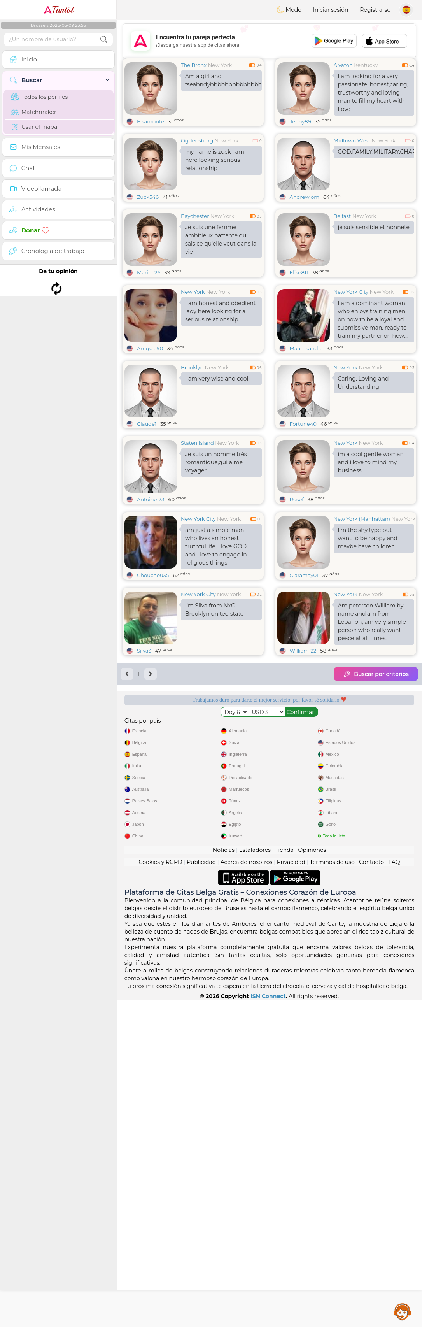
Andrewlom (305, 197)
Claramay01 (304, 695)
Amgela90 (150, 408)
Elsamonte (150, 121)
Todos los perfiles (39, 97)
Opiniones (312, 1176)
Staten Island (197, 503)
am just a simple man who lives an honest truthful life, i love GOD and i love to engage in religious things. (216, 666)
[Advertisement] (269, 40)
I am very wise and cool (216, 438)
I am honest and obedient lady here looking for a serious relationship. (220, 371)
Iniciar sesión (330, 9)
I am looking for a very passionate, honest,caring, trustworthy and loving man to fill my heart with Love (373, 92)
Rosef (297, 559)
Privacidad (291, 1188)
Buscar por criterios (376, 794)
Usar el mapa (34, 127)
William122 (303, 770)
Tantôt (58, 10)
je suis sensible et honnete (374, 227)
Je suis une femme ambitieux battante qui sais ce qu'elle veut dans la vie (220, 239)
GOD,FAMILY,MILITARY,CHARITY (376, 151)
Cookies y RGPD (160, 1188)
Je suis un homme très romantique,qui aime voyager (216, 522)
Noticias (224, 1176)
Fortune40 (303, 484)
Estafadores (255, 1176)
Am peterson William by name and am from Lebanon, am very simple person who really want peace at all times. (372, 742)
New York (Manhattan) (362, 638)
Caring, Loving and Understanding (363, 442)
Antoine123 (150, 559)
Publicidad (201, 1188)
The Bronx (194, 65)
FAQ (394, 1188)
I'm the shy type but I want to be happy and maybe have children (368, 658)
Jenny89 (300, 121)
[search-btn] (104, 39)
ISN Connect (268, 1323)
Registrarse (375, 9)
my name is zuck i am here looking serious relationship (214, 160)
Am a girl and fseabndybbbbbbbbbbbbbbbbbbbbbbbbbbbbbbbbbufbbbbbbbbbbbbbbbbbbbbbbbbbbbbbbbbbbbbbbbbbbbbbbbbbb (223, 80)
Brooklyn (192, 427)
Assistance (402, 1311)
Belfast (342, 216)
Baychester (195, 216)
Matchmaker (33, 112)
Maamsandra (306, 408)
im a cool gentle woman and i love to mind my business (371, 522)
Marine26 (148, 272)
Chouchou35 (153, 695)
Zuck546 (148, 197)
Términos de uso (332, 1188)
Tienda (284, 1176)
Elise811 (299, 272)
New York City (351, 352)
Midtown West (352, 140)
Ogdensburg (197, 140)
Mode (289, 10)
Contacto (371, 1188)
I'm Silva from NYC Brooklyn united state (214, 729)
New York (220, 65)
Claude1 (146, 484)
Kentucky (366, 65)
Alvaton (343, 65)
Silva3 (144, 770)
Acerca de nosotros (247, 1188)
